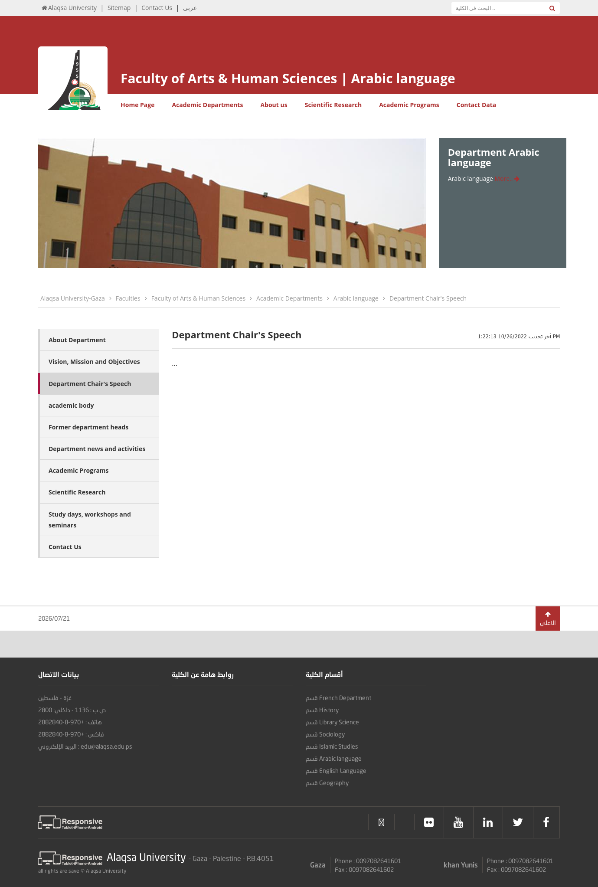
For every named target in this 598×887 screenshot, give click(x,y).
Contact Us (156, 7)
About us (273, 105)
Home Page (137, 105)
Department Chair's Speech (428, 298)
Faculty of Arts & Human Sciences (198, 298)
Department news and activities (97, 449)
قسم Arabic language (334, 758)
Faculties (128, 298)
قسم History (322, 710)
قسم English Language (336, 770)
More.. (507, 178)
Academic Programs (409, 105)
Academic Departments (207, 105)
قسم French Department (338, 697)
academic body (71, 405)
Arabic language (356, 298)
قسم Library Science (332, 722)
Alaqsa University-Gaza (72, 298)
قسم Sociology (325, 734)
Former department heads (88, 427)
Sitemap (119, 7)
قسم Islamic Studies (332, 746)
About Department (77, 340)
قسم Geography (327, 782)
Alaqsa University (68, 7)
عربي (190, 7)
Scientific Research (333, 105)
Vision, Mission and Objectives (94, 361)
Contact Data (477, 105)
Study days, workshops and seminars (90, 519)
